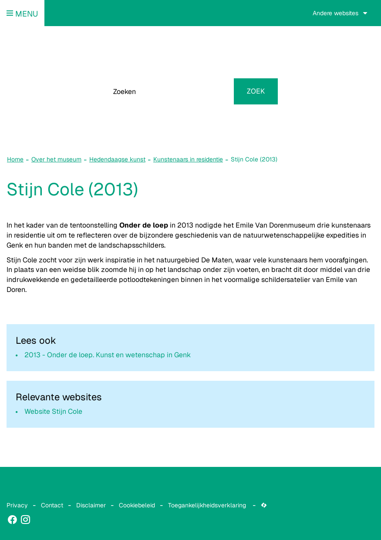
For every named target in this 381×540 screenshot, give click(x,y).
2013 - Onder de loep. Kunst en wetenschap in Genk (107, 354)
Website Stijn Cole (53, 411)
